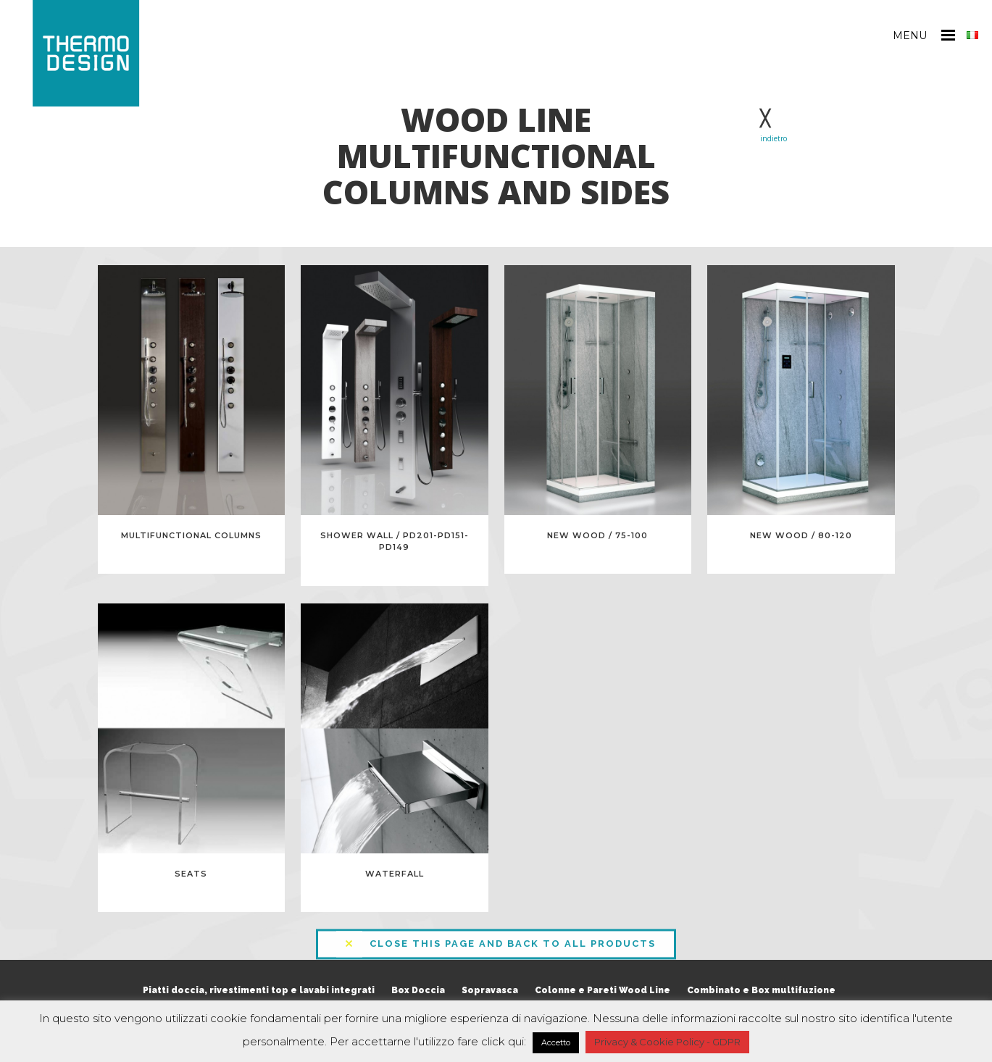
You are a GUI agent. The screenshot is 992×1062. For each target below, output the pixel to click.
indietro (773, 138)
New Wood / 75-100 (597, 535)
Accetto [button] (555, 1042)
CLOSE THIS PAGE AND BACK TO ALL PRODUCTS (496, 939)
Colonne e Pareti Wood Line (602, 990)
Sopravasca (490, 990)
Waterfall (394, 874)
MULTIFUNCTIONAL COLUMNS (191, 535)
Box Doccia (418, 990)
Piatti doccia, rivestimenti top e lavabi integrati (259, 990)
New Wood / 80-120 (801, 535)
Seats (191, 874)
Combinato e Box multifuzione (761, 990)
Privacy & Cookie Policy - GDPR (667, 1042)
